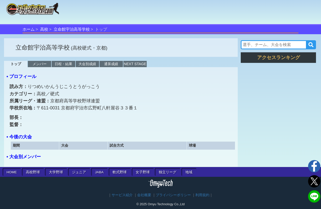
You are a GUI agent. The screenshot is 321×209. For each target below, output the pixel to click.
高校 (44, 29)
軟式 (120, 172)
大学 (56, 172)
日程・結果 (63, 64)
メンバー (40, 64)
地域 (188, 172)
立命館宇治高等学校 (72, 29)
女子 (143, 172)
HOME (12, 172)
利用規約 (202, 195)
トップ (16, 64)
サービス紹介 (122, 195)
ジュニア (79, 172)
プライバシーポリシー (173, 195)
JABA (99, 172)
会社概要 (144, 195)
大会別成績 (87, 64)
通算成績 (111, 64)
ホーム (29, 29)
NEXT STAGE (135, 64)
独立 (167, 172)
